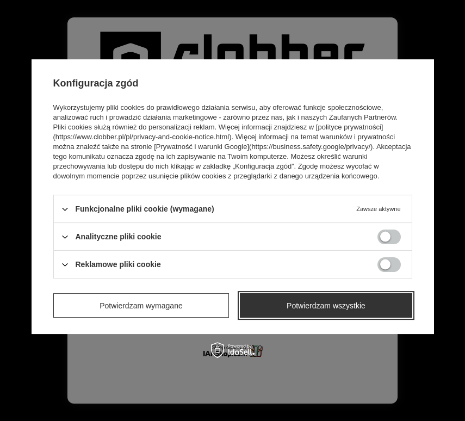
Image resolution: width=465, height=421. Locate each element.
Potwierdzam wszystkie (326, 305)
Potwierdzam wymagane (141, 305)
